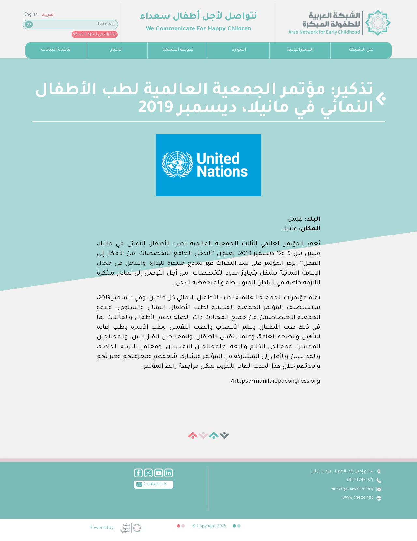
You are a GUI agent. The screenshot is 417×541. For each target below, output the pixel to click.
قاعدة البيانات (56, 50)
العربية (48, 15)
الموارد (239, 50)
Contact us (150, 484)
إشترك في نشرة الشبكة (94, 34)
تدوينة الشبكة (178, 50)
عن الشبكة (361, 50)
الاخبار (116, 50)
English (31, 15)
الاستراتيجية (300, 50)
